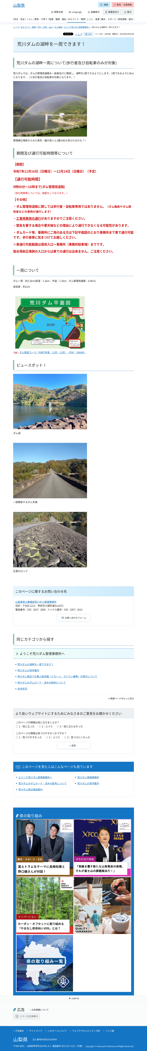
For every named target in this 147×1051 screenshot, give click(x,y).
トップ (16, 27)
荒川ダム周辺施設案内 (30, 789)
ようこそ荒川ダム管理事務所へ (77, 27)
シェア (78, 34)
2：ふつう (47, 726)
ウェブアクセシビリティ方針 (86, 1030)
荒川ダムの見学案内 (28, 670)
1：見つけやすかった (30, 737)
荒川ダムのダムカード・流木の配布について (41, 682)
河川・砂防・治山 (45, 27)
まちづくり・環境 (28, 27)
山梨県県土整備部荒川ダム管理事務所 (35, 602)
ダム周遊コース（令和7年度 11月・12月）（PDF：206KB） (52, 352)
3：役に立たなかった (71, 726)
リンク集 (110, 1030)
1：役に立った (27, 726)
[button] (123, 4)
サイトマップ (35, 1030)
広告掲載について (40, 1009)
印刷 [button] (90, 34)
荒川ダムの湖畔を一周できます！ (35, 664)
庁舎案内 (19, 1030)
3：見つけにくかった (78, 737)
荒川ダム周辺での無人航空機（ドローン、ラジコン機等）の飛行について (57, 676)
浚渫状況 (22, 688)
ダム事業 (58, 27)
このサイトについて (57, 1030)
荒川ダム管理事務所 (88, 777)
